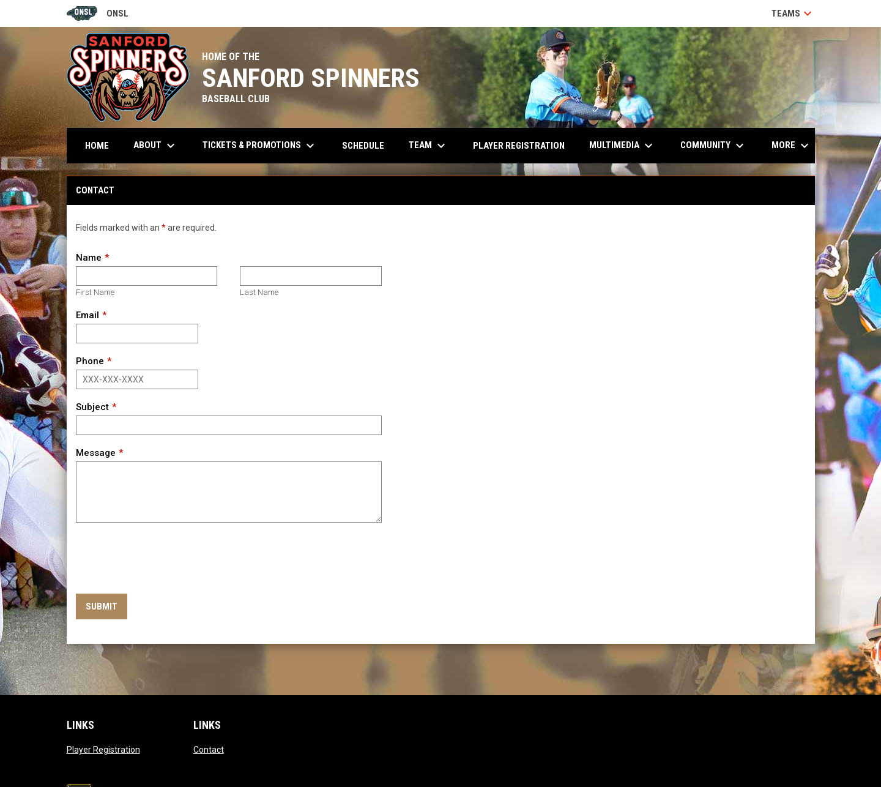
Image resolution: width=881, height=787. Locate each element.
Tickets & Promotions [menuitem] (260, 145)
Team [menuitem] (428, 145)
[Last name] (310, 276)
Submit (101, 606)
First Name (95, 292)
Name (89, 257)
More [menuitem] (791, 145)
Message (96, 452)
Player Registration (103, 750)
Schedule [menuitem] (363, 145)
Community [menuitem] (713, 145)
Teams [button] (793, 13)
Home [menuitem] (97, 145)
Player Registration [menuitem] (519, 145)
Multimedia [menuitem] (622, 145)
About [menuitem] (155, 145)
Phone (90, 361)
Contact (208, 750)
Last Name (259, 292)
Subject (92, 406)
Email (87, 315)
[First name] (146, 276)
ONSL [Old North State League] (97, 13)
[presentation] (169, 559)
